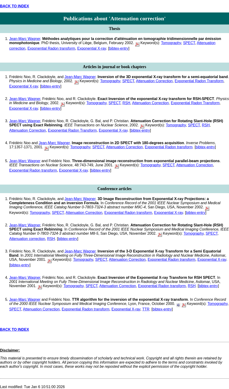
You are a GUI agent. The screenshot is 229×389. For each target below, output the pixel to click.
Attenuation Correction (154, 81)
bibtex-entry (119, 48)
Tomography (171, 43)
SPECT (189, 43)
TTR (146, 309)
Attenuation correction (27, 239)
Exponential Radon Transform (199, 81)
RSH (126, 103)
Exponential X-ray (91, 48)
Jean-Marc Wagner (24, 39)
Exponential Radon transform (51, 48)
